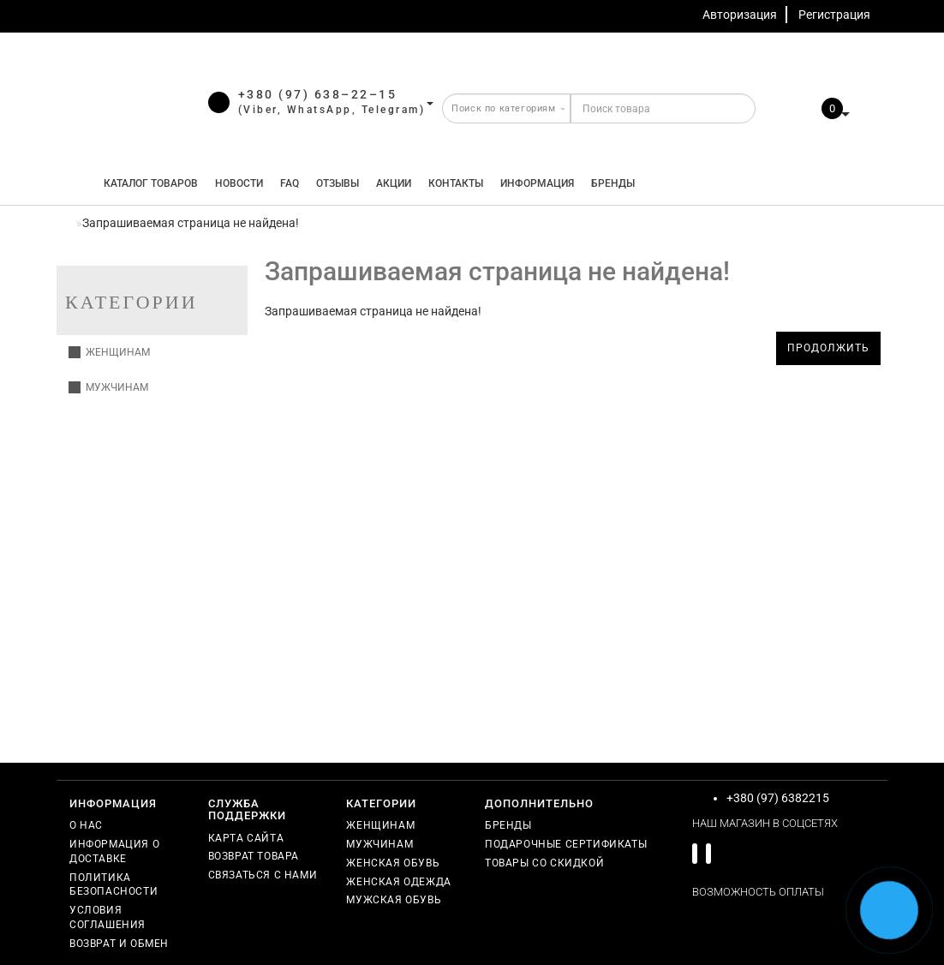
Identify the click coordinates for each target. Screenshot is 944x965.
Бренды (613, 183)
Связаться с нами (263, 875)
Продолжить (828, 348)
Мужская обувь (393, 900)
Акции (393, 183)
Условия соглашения (107, 917)
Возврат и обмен (119, 944)
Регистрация (834, 14)
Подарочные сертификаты (566, 844)
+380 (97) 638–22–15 (317, 94)
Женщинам (109, 352)
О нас (86, 825)
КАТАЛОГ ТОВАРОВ (147, 183)
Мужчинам (108, 387)
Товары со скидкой (544, 863)
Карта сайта (246, 838)
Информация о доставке (114, 851)
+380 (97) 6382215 (777, 798)
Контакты (455, 183)
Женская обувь (392, 863)
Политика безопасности (113, 885)
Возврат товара (253, 856)
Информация (537, 183)
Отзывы (337, 183)
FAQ (289, 183)
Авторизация (739, 14)
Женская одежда (398, 882)
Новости (239, 183)
